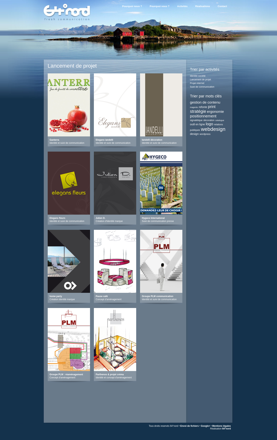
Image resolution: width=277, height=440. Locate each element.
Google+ (205, 426)
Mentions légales (221, 426)
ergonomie (215, 112)
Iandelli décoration (152, 140)
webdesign (213, 129)
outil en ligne (197, 124)
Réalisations (202, 6)
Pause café (102, 296)
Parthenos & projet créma (110, 374)
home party (56, 296)
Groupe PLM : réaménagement (66, 374)
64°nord (226, 428)
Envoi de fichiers (189, 426)
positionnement (203, 116)
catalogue (219, 120)
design (194, 133)
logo (209, 124)
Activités (182, 6)
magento (194, 107)
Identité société (198, 76)
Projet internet (197, 83)
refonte (203, 107)
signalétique (196, 120)
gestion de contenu (205, 102)
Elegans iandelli (104, 140)
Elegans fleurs (57, 218)
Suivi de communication (202, 87)
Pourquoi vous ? (159, 6)
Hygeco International (153, 218)
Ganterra (54, 140)
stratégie (198, 111)
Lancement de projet (200, 79)
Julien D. (100, 218)
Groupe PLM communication (157, 296)
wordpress (205, 134)
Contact (222, 6)
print (211, 107)
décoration (208, 120)
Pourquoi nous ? (132, 6)
